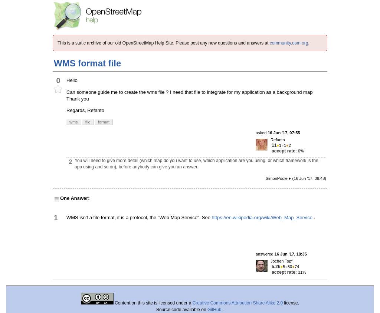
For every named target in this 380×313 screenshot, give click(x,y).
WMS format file (87, 63)
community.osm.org (289, 43)
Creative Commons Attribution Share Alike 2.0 (238, 303)
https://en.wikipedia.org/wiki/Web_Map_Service (262, 217)
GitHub (215, 309)
